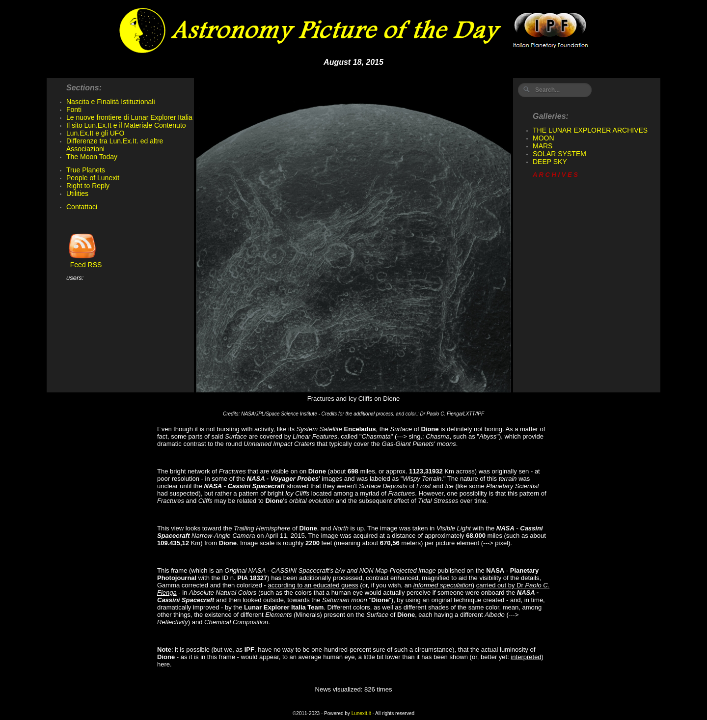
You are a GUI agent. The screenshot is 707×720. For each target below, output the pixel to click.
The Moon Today (91, 157)
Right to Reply (87, 186)
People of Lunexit (92, 178)
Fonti (74, 109)
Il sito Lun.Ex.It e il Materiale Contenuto (126, 125)
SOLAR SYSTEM (559, 154)
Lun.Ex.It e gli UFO (95, 133)
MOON (543, 138)
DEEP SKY (550, 162)
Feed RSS (84, 261)
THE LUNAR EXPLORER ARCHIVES (590, 130)
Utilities (77, 193)
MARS (542, 146)
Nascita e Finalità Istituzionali (110, 102)
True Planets (85, 170)
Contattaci (81, 207)
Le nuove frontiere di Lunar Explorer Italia (129, 117)
